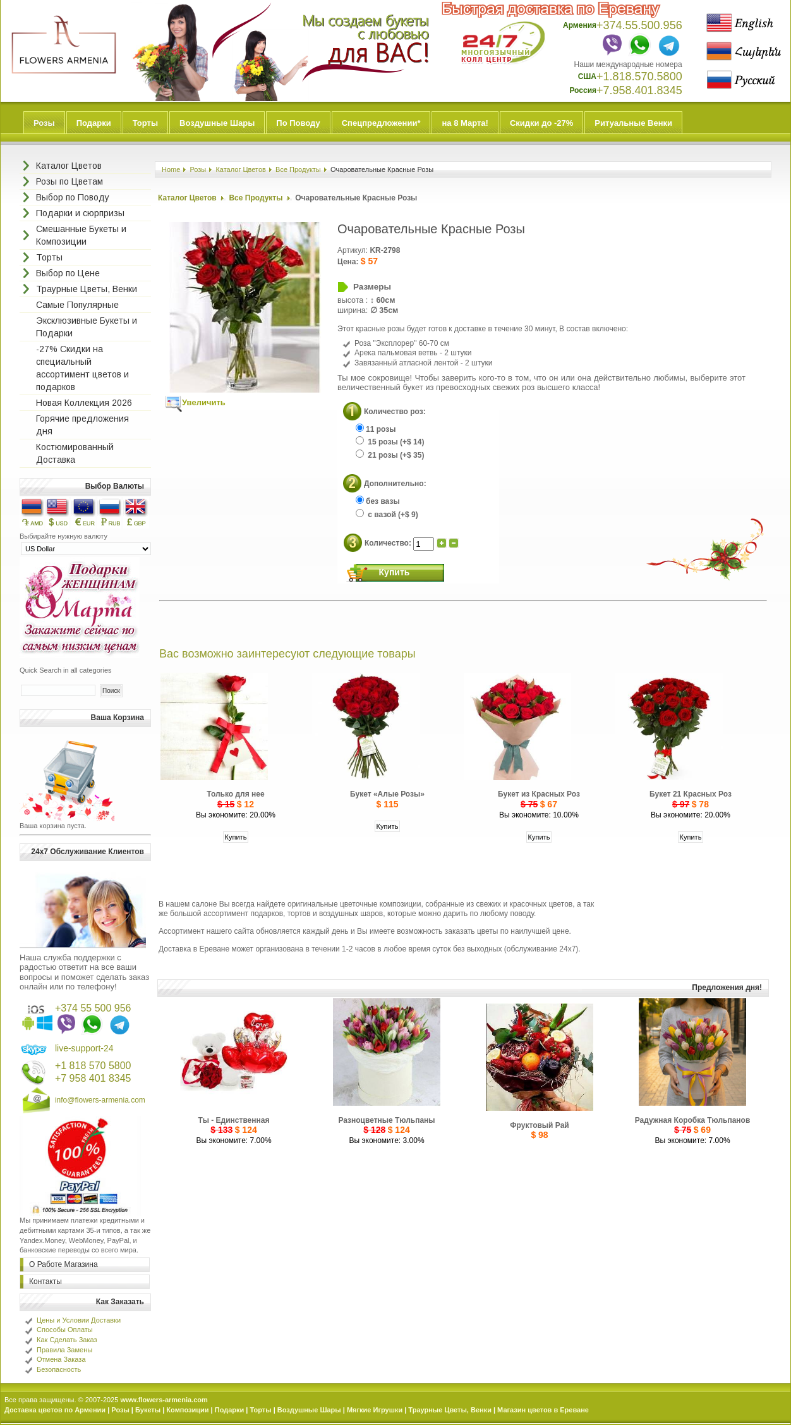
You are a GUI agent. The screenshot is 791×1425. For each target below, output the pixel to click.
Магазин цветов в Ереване (543, 1410)
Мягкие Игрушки (374, 1410)
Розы (44, 123)
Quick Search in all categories (66, 670)
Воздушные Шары (217, 123)
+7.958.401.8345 (639, 90)
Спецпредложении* (381, 123)
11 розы (376, 429)
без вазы (378, 501)
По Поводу (298, 123)
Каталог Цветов (240, 169)
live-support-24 (84, 1048)
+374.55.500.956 (639, 25)
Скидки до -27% (541, 123)
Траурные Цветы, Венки (450, 1410)
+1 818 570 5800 (93, 1065)
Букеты (147, 1410)
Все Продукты (298, 169)
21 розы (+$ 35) (390, 455)
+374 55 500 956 (93, 1008)
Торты (145, 123)
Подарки (93, 123)
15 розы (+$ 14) (390, 441)
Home (171, 169)
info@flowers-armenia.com (100, 1100)
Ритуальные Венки (633, 123)
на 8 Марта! (465, 123)
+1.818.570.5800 (639, 76)
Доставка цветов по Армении (55, 1410)
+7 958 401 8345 (93, 1078)
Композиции (187, 1410)
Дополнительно (394, 483)
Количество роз (393, 411)
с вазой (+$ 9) (387, 514)
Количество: (389, 543)
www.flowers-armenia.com (163, 1400)
